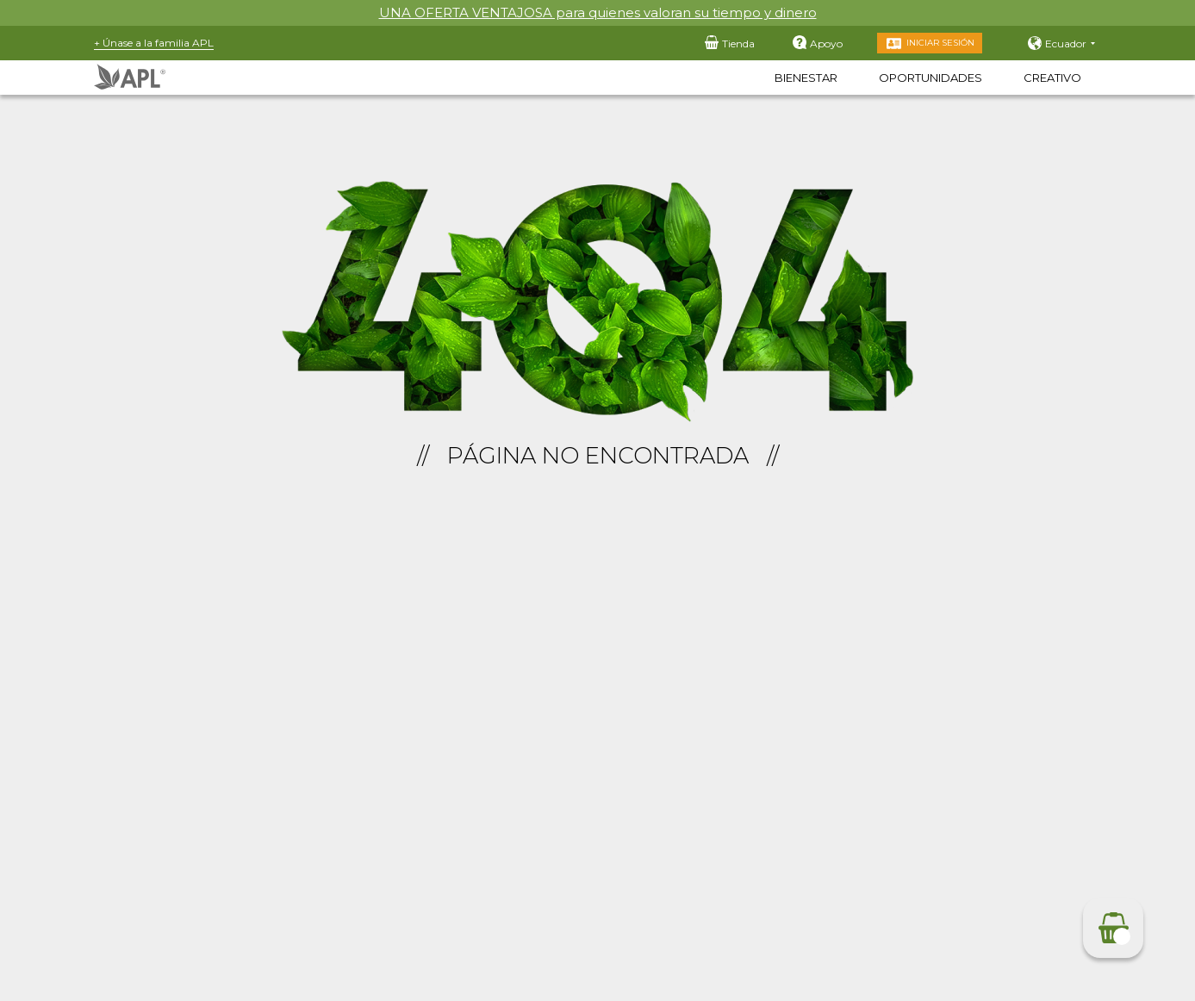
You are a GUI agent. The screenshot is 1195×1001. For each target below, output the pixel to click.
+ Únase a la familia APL (154, 42)
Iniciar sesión (940, 42)
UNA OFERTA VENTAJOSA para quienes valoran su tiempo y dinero (598, 12)
